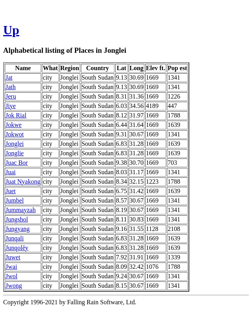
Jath (11, 87)
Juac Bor (17, 162)
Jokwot (15, 134)
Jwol (11, 276)
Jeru (11, 96)
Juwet (13, 257)
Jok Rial (16, 115)
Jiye (11, 105)
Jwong (14, 285)
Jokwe (14, 124)
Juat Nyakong (23, 181)
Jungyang (18, 228)
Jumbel (15, 200)
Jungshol (17, 219)
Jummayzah (20, 210)
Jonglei (15, 143)
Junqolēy (17, 247)
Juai (11, 172)
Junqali (15, 238)
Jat (9, 77)
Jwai (11, 266)
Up (11, 30)
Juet (11, 191)
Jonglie (15, 153)
